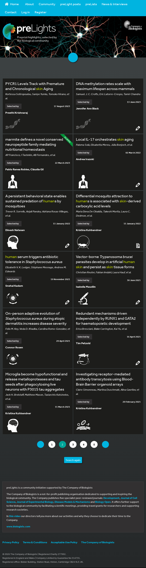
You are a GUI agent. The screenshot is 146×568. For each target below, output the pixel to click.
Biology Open (103, 502)
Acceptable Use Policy (64, 542)
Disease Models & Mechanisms (72, 502)
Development (111, 498)
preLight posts (70, 4)
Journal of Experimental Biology (35, 502)
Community (47, 4)
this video (15, 516)
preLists (91, 4)
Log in (25, 12)
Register (40, 12)
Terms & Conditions (35, 542)
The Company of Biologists (97, 542)
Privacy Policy (10, 542)
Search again (73, 460)
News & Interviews (114, 4)
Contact (11, 12)
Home (12, 4)
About (29, 4)
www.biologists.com (18, 526)
